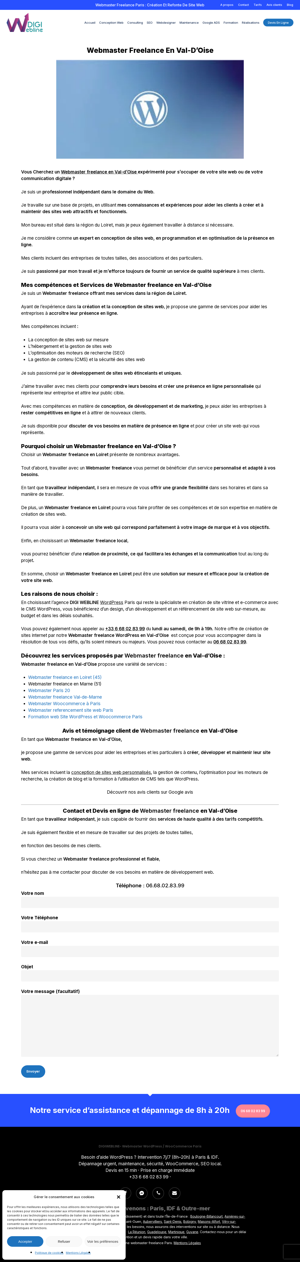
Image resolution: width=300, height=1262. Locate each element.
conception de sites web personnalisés (111, 772)
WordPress (111, 602)
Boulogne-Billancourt (206, 1216)
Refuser (64, 1241)
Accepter (25, 1241)
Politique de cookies (49, 1252)
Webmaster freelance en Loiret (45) (65, 677)
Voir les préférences (102, 1241)
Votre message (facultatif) (150, 1024)
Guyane (192, 1232)
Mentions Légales (78, 1252)
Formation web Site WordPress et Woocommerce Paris (85, 716)
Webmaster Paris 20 (49, 690)
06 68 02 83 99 (229, 642)
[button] (118, 1197)
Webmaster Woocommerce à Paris (64, 703)
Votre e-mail (150, 948)
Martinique (176, 1232)
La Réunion (136, 1232)
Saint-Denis (172, 1222)
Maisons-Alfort (209, 1222)
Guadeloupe (156, 1232)
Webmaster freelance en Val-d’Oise (99, 172)
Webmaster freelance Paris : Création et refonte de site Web (149, 5)
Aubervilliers (152, 1222)
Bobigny (189, 1222)
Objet (150, 972)
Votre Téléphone (150, 923)
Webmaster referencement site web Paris (70, 710)
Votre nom (150, 899)
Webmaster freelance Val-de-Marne (65, 697)
